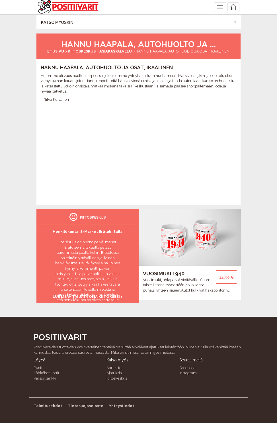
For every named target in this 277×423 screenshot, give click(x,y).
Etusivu (55, 51)
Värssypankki (45, 378)
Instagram (188, 373)
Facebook (187, 368)
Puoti (38, 368)
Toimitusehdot (48, 406)
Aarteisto (113, 368)
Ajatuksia (114, 373)
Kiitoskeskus (82, 51)
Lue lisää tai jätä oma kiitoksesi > (88, 296)
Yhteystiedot (121, 406)
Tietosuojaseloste (85, 406)
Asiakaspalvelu (115, 51)
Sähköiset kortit (46, 373)
